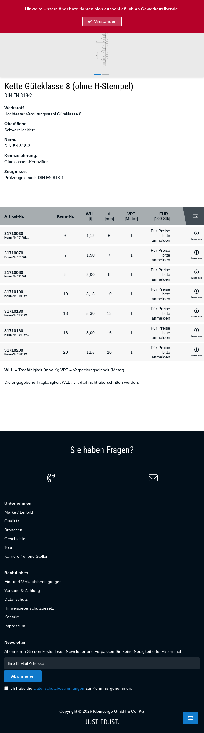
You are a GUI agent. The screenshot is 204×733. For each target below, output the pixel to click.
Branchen (13, 529)
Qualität (11, 521)
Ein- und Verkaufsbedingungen (33, 581)
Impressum (14, 625)
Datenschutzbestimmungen (59, 688)
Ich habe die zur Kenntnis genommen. (70, 688)
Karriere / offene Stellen (26, 556)
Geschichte (14, 538)
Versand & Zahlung (22, 590)
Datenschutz (16, 599)
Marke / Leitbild (18, 512)
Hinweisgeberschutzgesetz (29, 608)
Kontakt (11, 617)
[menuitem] (102, 512)
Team (9, 547)
